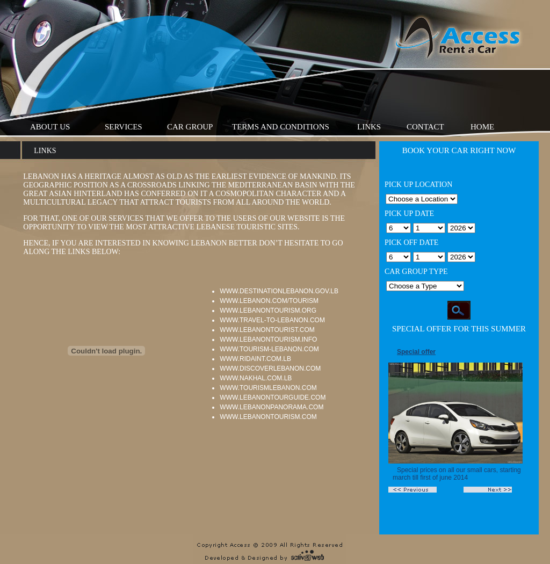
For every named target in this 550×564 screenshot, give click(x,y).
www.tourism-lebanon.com (269, 349)
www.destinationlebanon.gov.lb (279, 291)
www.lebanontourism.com (268, 417)
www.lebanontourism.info (268, 339)
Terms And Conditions (280, 126)
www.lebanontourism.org (268, 310)
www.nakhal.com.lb (256, 378)
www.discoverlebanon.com (270, 368)
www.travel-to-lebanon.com (272, 320)
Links (369, 126)
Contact (425, 126)
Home (482, 126)
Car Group (190, 126)
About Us (50, 126)
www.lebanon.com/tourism (269, 301)
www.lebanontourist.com (267, 330)
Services (123, 126)
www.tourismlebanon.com (268, 388)
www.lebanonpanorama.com (271, 407)
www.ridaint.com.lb (255, 359)
